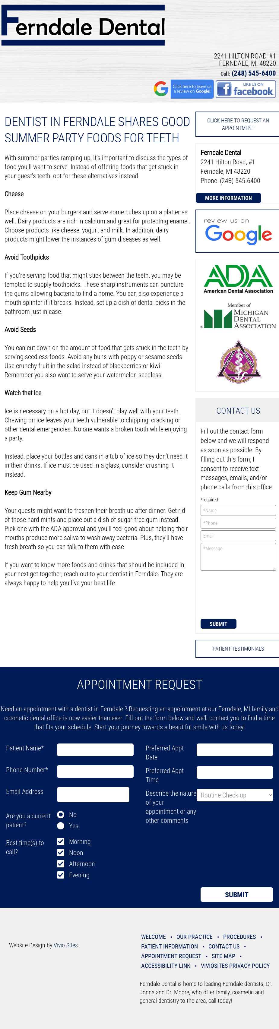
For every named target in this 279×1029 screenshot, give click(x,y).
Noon (76, 852)
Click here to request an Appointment (238, 124)
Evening (79, 874)
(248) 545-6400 (254, 73)
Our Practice (194, 937)
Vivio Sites (66, 945)
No (73, 814)
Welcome (153, 937)
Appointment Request (171, 956)
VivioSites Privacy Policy (235, 965)
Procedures (239, 937)
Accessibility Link (165, 965)
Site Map (223, 956)
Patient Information (169, 946)
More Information (228, 197)
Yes (73, 825)
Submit (218, 623)
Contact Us (223, 946)
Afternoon (82, 863)
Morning (80, 841)
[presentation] (225, 594)
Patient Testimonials (238, 648)
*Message (238, 557)
